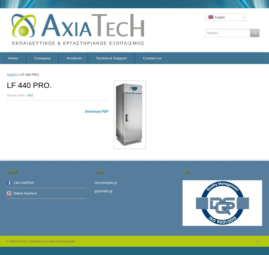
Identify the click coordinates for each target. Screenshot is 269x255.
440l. (30, 95)
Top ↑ (259, 241)
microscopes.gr (106, 183)
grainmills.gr (104, 191)
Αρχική (12, 75)
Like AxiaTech (24, 183)
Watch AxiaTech (25, 193)
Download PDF (96, 111)
